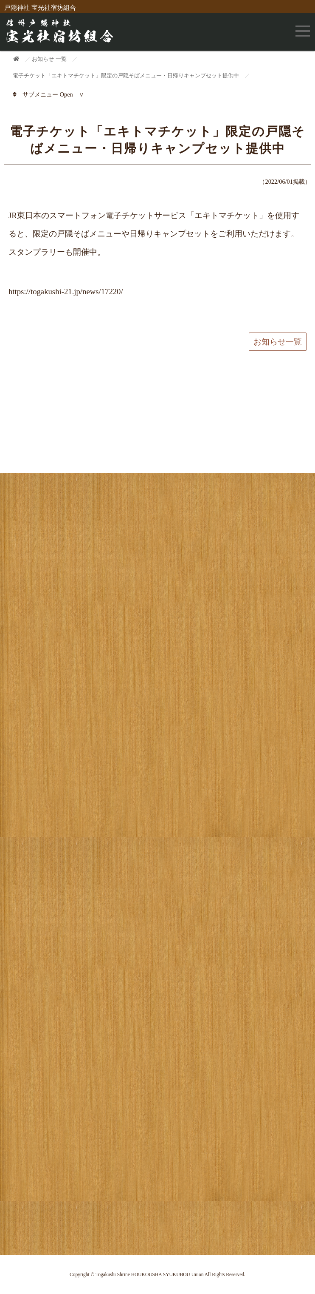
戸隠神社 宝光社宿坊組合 (40, 7)
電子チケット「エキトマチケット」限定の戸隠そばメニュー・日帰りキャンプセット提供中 (126, 75)
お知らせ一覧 (277, 341)
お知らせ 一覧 (49, 59)
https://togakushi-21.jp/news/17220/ (65, 291)
